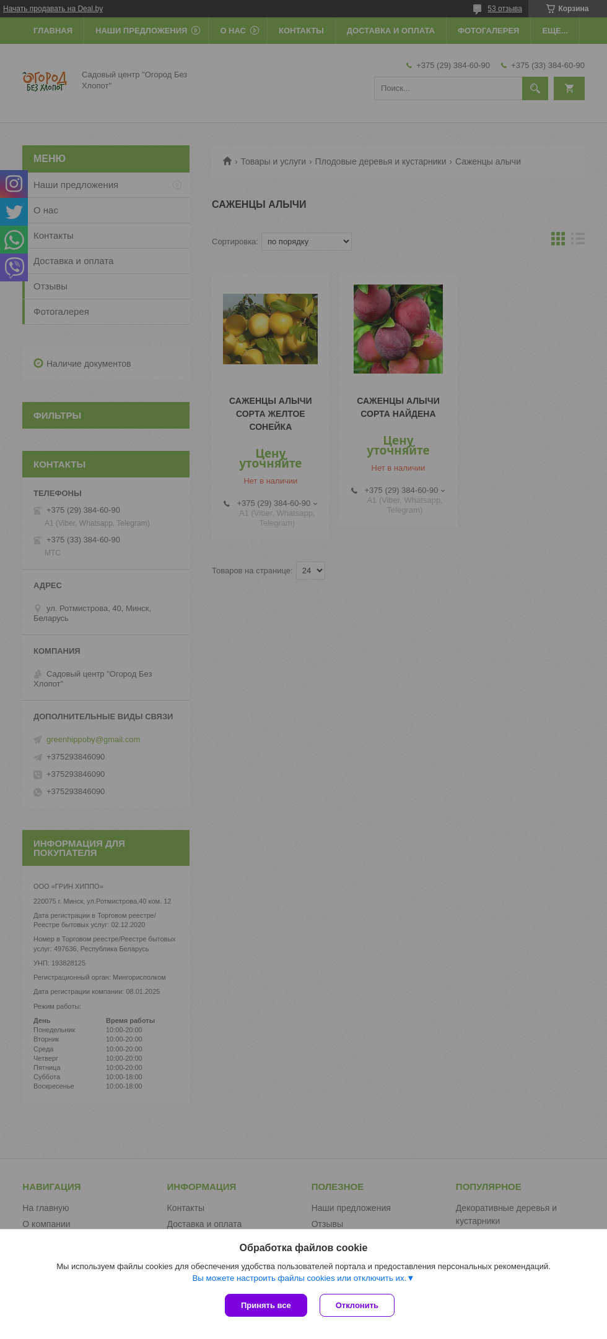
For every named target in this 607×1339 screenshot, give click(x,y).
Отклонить (357, 1305)
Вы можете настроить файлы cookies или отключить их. (299, 1278)
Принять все (266, 1305)
